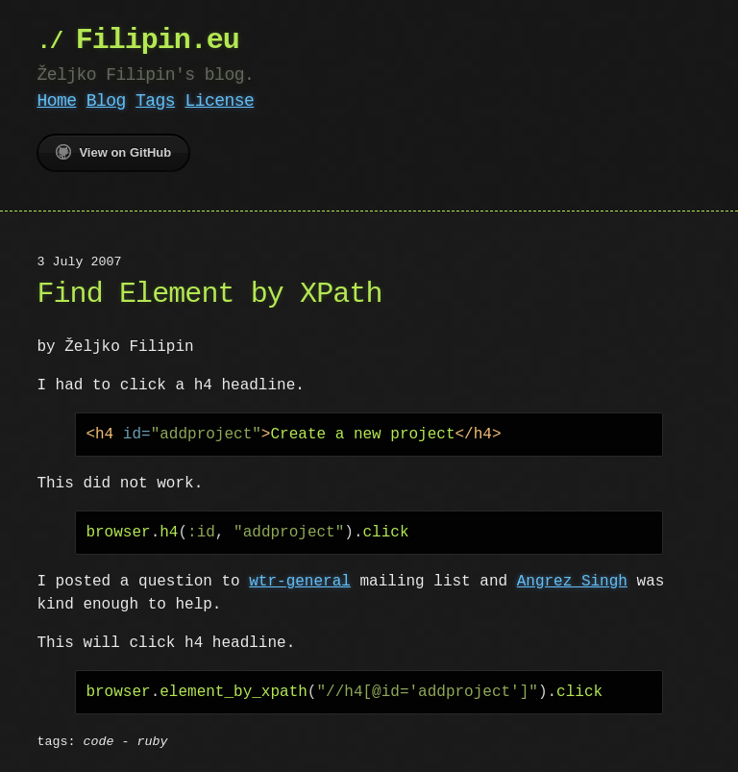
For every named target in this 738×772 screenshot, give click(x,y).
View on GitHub (113, 152)
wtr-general (300, 581)
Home (56, 100)
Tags (155, 100)
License (219, 100)
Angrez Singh (572, 581)
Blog (106, 100)
